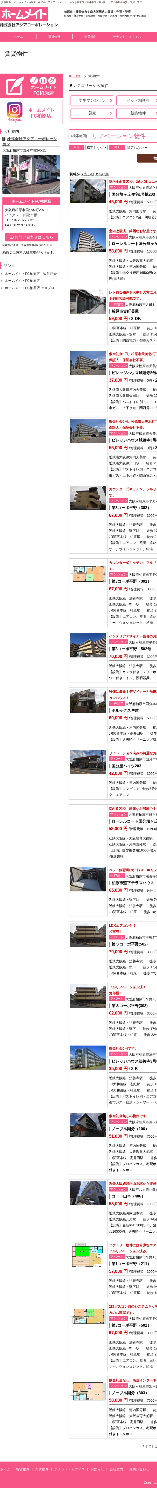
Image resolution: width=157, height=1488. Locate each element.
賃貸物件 (54, 36)
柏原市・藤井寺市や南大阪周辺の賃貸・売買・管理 (97, 11)
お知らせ (97, 1469)
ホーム (18, 36)
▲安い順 (87, 174)
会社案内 (116, 1469)
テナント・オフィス (127, 36)
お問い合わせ (139, 1469)
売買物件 (90, 36)
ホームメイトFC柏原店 (22, 281)
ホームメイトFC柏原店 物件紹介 (31, 274)
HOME (75, 76)
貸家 (92, 113)
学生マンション (92, 100)
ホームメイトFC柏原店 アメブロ (29, 288)
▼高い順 (102, 174)
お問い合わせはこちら (31, 237)
